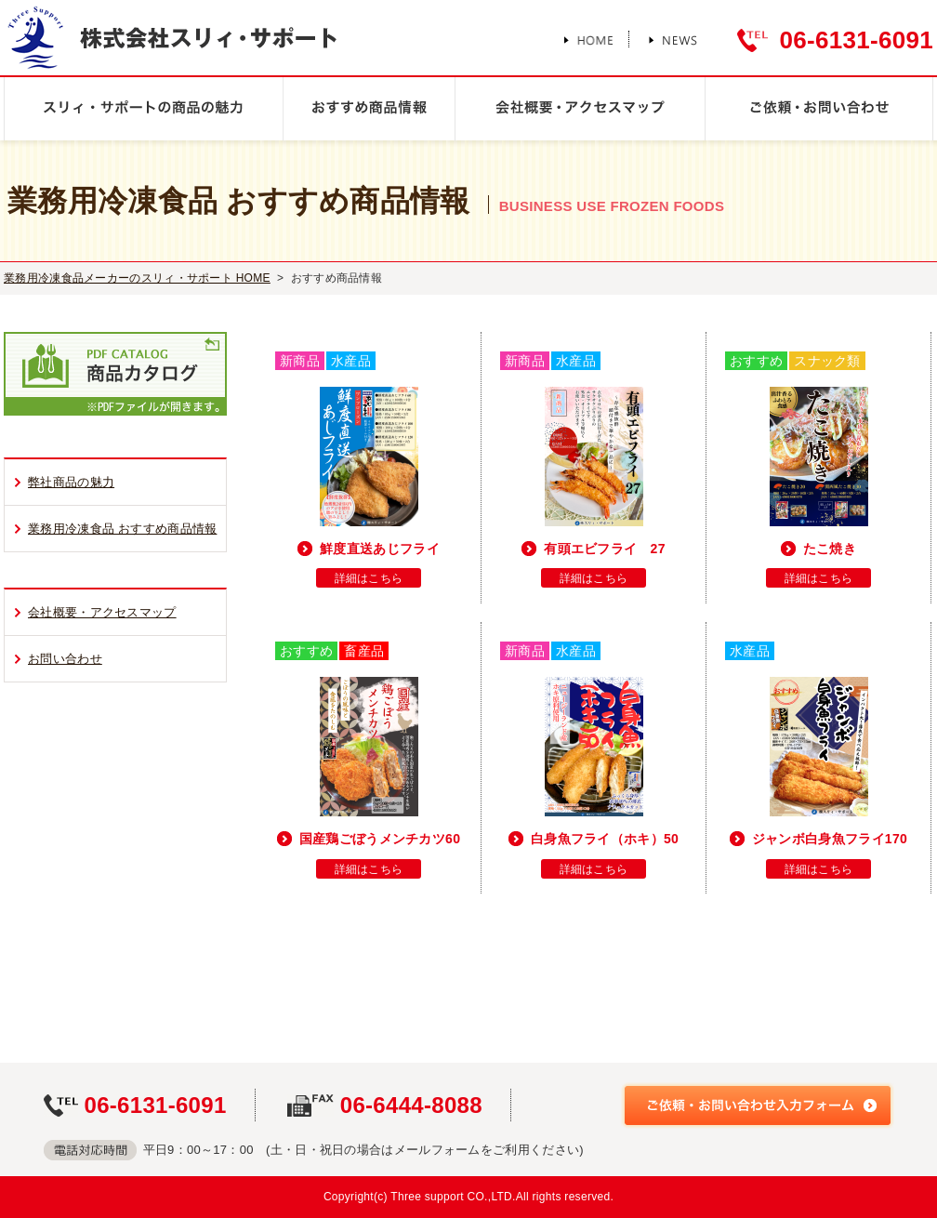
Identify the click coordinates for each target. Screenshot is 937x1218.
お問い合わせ (65, 659)
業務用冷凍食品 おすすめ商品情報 (122, 529)
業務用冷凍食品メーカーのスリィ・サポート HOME (137, 278)
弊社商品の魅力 (71, 482)
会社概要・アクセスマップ (102, 612)
